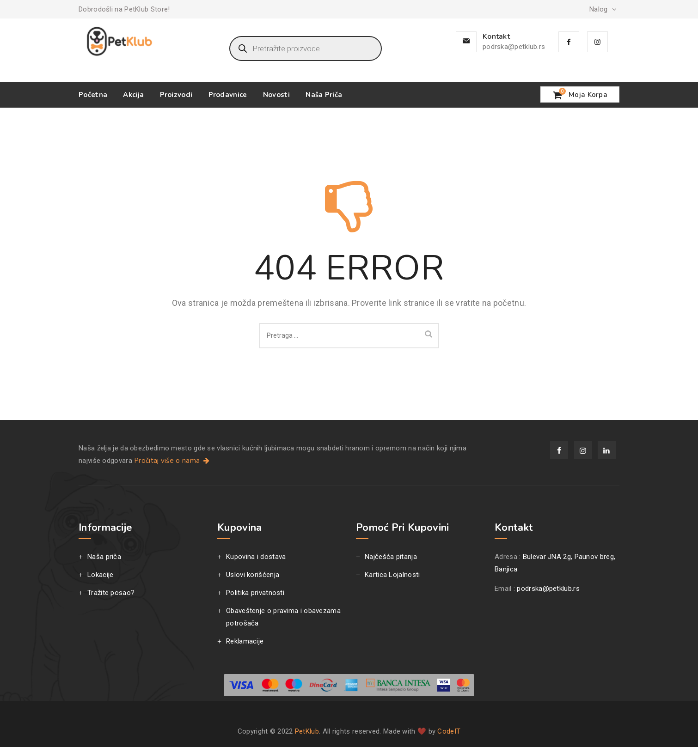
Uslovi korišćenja (252, 575)
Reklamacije (244, 641)
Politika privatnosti (255, 593)
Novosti (276, 94)
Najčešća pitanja (391, 557)
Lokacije (100, 575)
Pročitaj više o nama (172, 460)
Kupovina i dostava (256, 557)
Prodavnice (227, 94)
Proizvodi (176, 94)
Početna (93, 94)
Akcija (133, 94)
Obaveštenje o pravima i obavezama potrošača (283, 617)
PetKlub (307, 731)
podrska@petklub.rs (514, 47)
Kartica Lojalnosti (392, 575)
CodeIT (448, 731)
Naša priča (324, 94)
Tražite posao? (111, 593)
